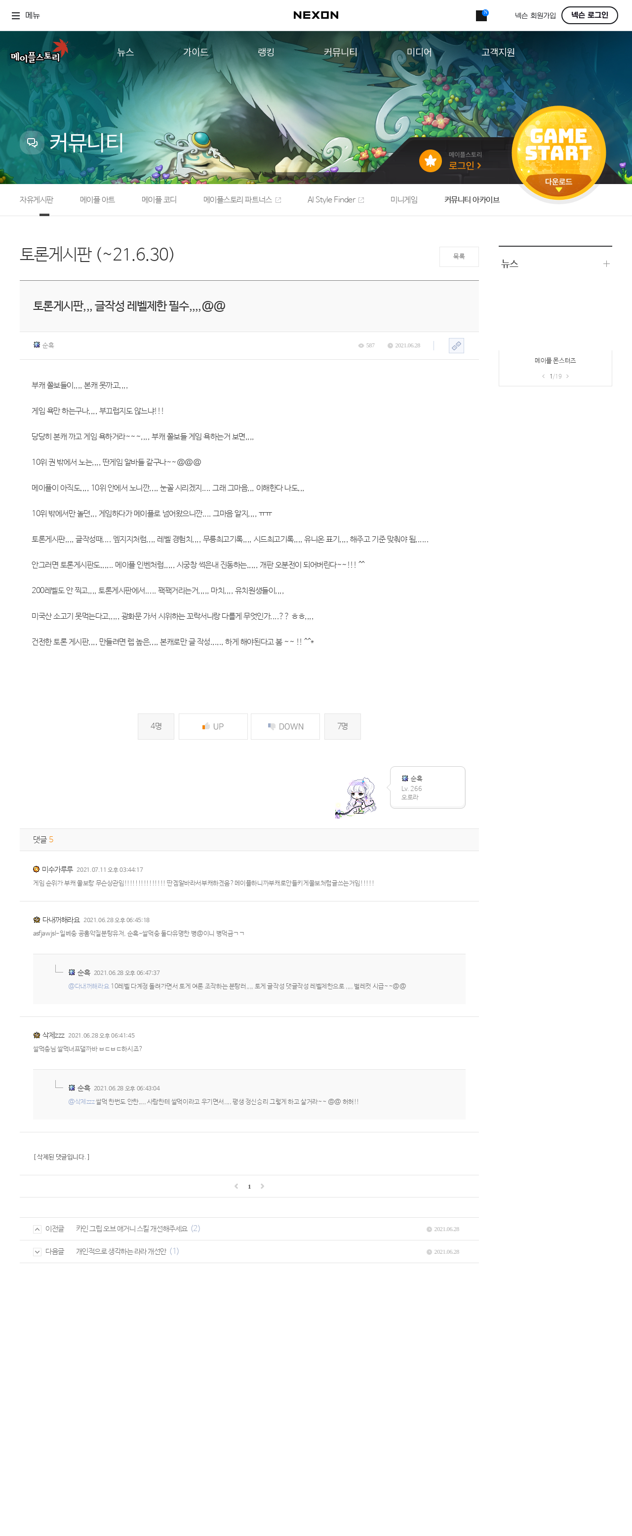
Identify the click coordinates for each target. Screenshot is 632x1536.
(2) (195, 1229)
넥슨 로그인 (589, 15)
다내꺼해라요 (60, 920)
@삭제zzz (81, 1102)
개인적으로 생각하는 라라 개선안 (121, 1251)
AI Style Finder (336, 200)
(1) (174, 1251)
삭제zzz (53, 1035)
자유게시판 (36, 200)
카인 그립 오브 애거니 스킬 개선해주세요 (132, 1229)
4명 (156, 726)
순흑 (43, 345)
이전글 (48, 1229)
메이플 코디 (159, 200)
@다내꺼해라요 (88, 986)
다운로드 (559, 185)
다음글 (48, 1251)
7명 (342, 726)
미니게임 (404, 200)
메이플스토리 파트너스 (242, 200)
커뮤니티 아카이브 (472, 200)
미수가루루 (57, 869)
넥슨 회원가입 (535, 16)
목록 (459, 257)
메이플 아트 (97, 200)
